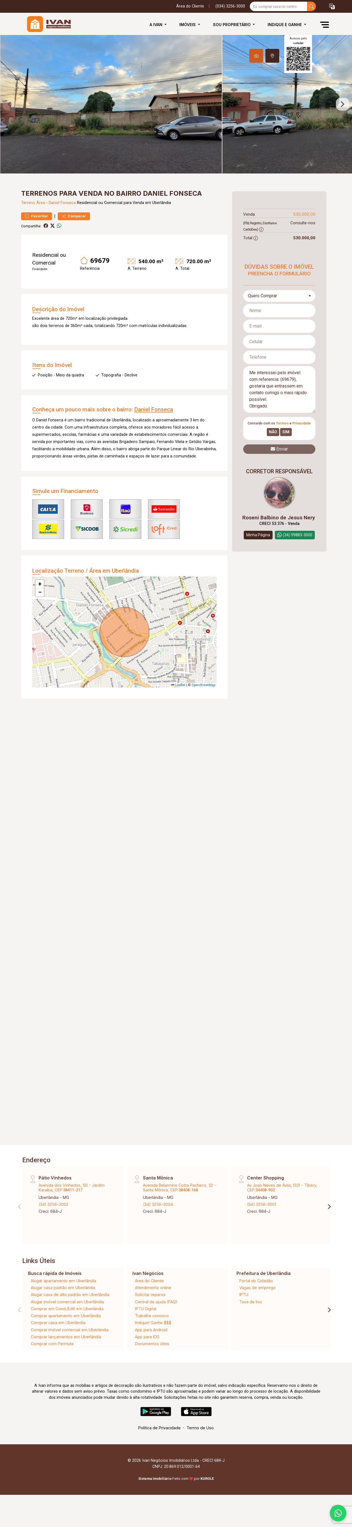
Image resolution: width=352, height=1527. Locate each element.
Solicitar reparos (150, 1294)
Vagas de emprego (257, 1287)
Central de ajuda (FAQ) (156, 1301)
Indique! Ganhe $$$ (153, 1322)
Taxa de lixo (250, 1301)
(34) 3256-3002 (53, 1204)
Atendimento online (153, 1287)
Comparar (74, 216)
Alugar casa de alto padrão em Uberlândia (70, 1294)
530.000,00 (304, 214)
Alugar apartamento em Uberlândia (63, 1280)
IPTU (243, 1294)
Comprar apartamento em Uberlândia (66, 1315)
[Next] (329, 1207)
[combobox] (279, 296)
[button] (332, 6)
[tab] (256, 56)
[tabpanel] (176, 104)
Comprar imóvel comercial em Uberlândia (70, 1329)
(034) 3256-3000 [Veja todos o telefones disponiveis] (230, 6)
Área (40, 202)
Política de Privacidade (159, 1427)
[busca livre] (311, 6)
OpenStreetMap (203, 685)
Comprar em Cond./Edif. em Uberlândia (67, 1308)
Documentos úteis (152, 1343)
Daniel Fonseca (62, 202)
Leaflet (178, 685)
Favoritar (36, 216)
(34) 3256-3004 (158, 1204)
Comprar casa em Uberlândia (58, 1322)
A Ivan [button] (157, 24)
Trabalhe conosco (152, 1315)
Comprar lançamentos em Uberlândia (66, 1336)
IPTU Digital (145, 1308)
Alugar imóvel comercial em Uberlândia (67, 1301)
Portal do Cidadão (256, 1280)
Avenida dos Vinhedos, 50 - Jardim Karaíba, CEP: (72, 1187)
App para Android (151, 1329)
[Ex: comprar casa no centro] (278, 6)
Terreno (28, 202)
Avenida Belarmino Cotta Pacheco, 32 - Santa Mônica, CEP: (179, 1187)
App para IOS (147, 1336)
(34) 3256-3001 (261, 1204)
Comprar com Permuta (52, 1343)
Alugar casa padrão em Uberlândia (63, 1287)
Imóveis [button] (188, 24)
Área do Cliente (190, 6)
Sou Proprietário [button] (232, 24)
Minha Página (258, 535)
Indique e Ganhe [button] (285, 24)
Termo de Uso (200, 1427)
